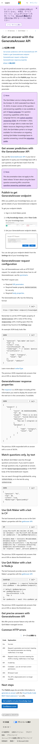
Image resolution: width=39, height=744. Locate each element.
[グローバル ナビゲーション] (2, 3)
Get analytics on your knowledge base (17, 701)
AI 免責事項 (5, 732)
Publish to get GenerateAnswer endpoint (16, 54)
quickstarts (24, 275)
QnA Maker (21, 31)
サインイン (33, 3)
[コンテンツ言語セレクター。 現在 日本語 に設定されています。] (6, 722)
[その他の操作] (35, 31)
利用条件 (4, 741)
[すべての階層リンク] (3, 31)
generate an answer (9, 693)
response (8, 389)
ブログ (28, 732)
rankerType (19, 368)
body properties (18, 293)
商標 (11, 741)
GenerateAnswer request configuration (15, 57)
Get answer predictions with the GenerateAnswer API (20, 52)
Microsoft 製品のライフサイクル (18, 17)
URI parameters (18, 284)
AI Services (11, 31)
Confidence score (9, 706)
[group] (19, 310)
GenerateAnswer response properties (15, 60)
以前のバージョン (17, 732)
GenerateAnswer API (17, 157)
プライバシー (11, 735)
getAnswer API (27, 521)
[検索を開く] (27, 3)
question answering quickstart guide (17, 185)
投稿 (3, 735)
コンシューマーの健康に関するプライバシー (16, 738)
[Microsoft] (19, 2)
